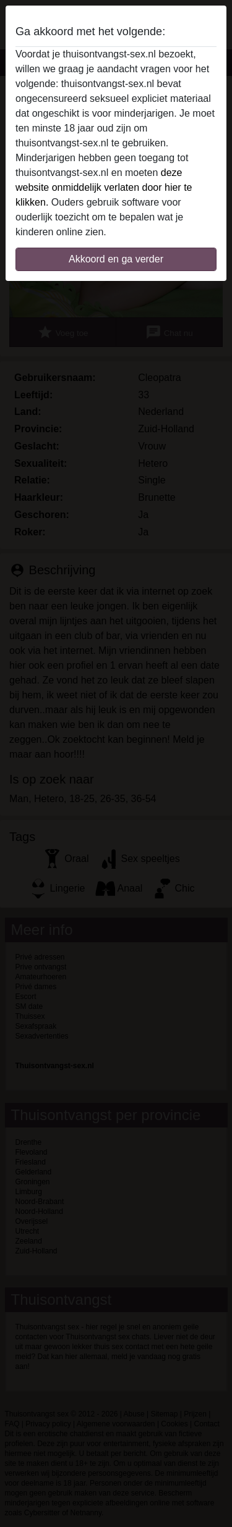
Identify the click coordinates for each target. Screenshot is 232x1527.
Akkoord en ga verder (116, 259)
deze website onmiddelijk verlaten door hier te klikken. (103, 187)
